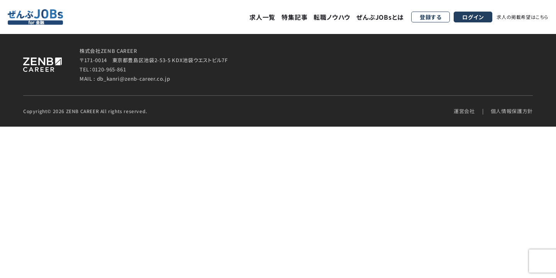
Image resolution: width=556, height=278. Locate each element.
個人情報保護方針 (512, 111)
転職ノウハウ (332, 17)
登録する (431, 17)
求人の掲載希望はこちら (522, 17)
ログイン (473, 17)
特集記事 (294, 17)
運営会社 (464, 111)
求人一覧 (262, 17)
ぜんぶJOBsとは (379, 17)
